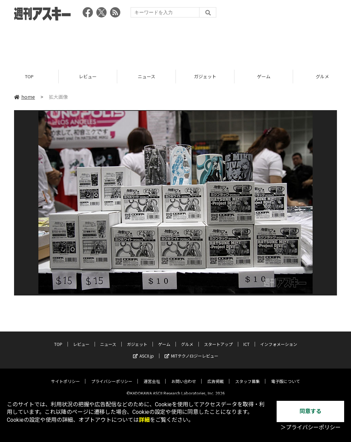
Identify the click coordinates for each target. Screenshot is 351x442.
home (24, 96)
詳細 (144, 420)
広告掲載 (215, 376)
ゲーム (263, 76)
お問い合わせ (183, 376)
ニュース (146, 76)
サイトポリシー (65, 376)
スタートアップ (218, 339)
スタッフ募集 (247, 376)
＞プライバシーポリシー (310, 427)
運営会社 (152, 376)
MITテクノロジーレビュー (191, 350)
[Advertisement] (175, 42)
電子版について (285, 376)
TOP (29, 76)
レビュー (88, 76)
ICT (246, 339)
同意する (311, 411)
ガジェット (205, 76)
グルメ (187, 339)
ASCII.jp (143, 350)
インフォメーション (278, 339)
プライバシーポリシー (111, 376)
